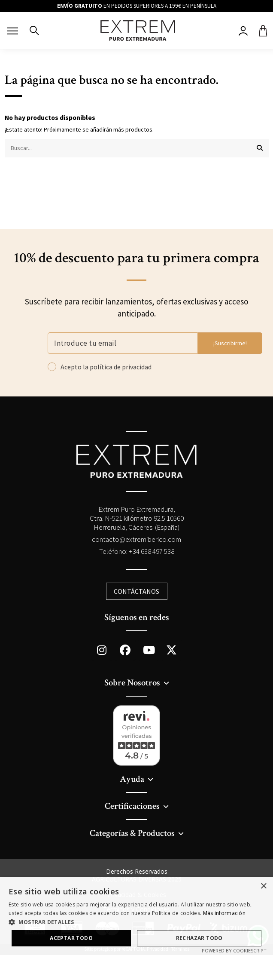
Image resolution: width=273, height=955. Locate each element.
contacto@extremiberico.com (136, 539)
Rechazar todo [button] (199, 938)
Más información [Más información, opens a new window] (224, 913)
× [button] (263, 886)
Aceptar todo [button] (71, 938)
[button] (136, 922)
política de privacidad (121, 366)
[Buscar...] (260, 148)
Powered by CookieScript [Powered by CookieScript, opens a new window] (234, 950)
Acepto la (106, 367)
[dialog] (136, 916)
